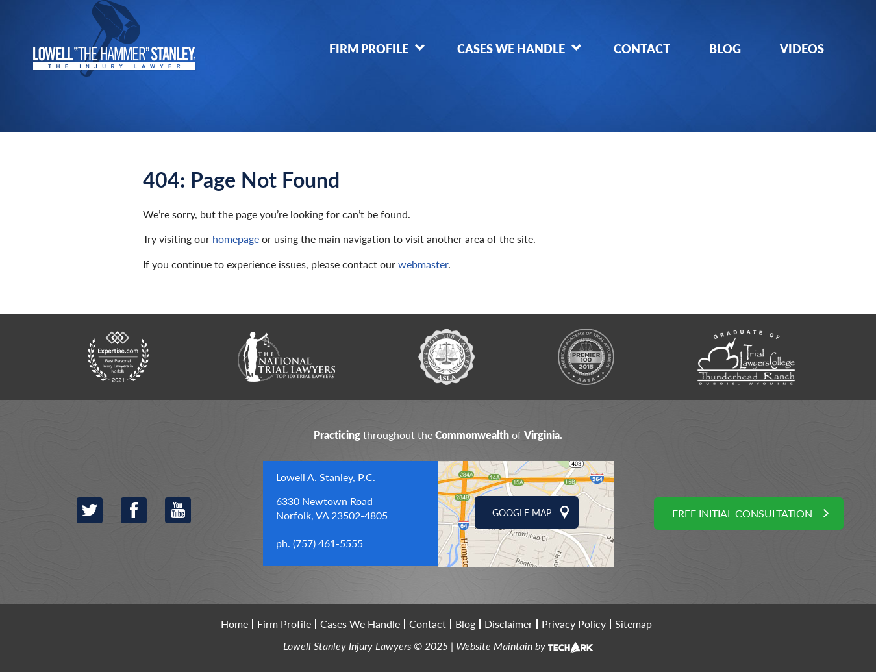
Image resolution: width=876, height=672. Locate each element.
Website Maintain (494, 645)
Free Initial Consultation (742, 513)
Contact (642, 48)
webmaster (423, 263)
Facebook (134, 510)
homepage (235, 238)
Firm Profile (368, 48)
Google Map (521, 512)
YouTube (178, 510)
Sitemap (633, 624)
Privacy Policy (574, 624)
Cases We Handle (511, 48)
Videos (802, 48)
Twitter (90, 510)
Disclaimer (508, 624)
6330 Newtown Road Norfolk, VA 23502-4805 (332, 508)
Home (234, 624)
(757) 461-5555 (328, 543)
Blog (725, 48)
